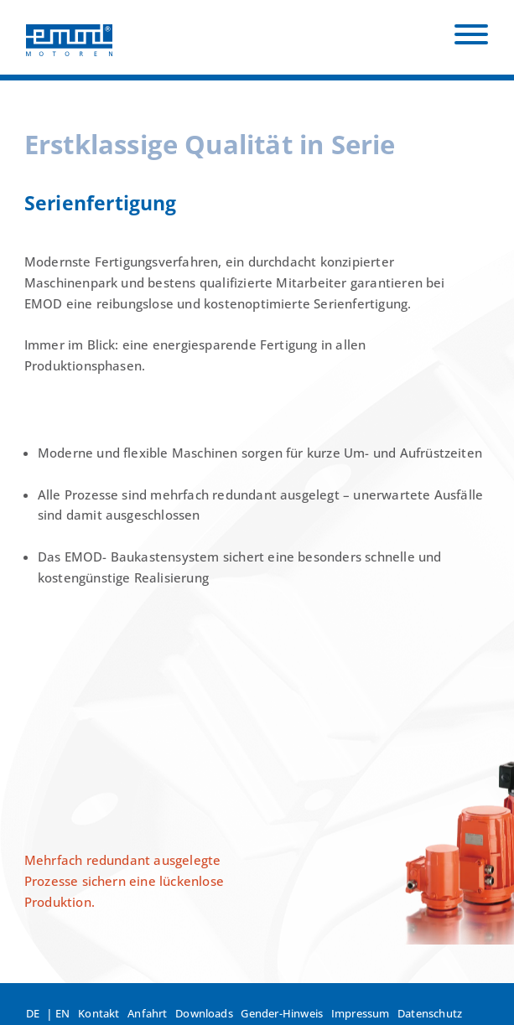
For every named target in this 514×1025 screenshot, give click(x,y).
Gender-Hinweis (282, 1013)
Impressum (360, 1013)
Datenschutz (429, 1013)
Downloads (204, 1013)
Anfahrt (147, 1013)
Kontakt (98, 1013)
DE (32, 1013)
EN (62, 1013)
